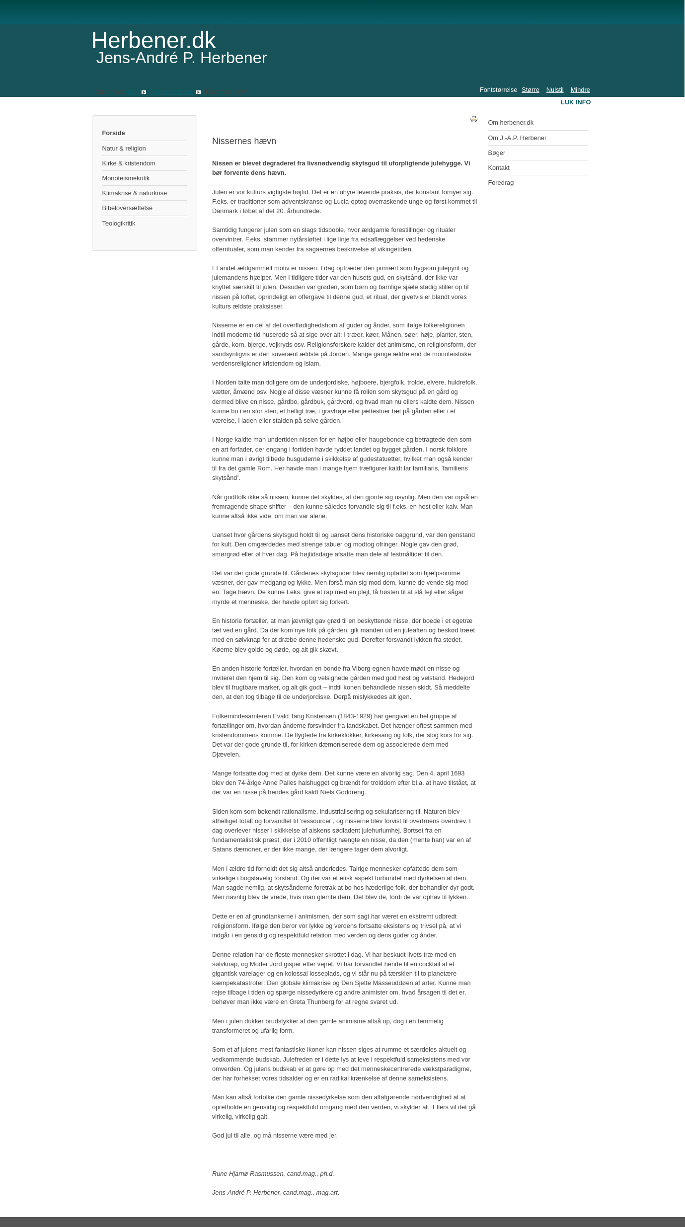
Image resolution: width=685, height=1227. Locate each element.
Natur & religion (124, 148)
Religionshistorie (171, 91)
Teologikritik (119, 223)
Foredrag (501, 182)
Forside (113, 133)
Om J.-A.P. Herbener (517, 138)
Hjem (132, 91)
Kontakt (498, 167)
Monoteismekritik (126, 178)
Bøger (496, 152)
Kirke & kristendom (128, 163)
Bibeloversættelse (127, 208)
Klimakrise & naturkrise (134, 193)
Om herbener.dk (510, 122)
